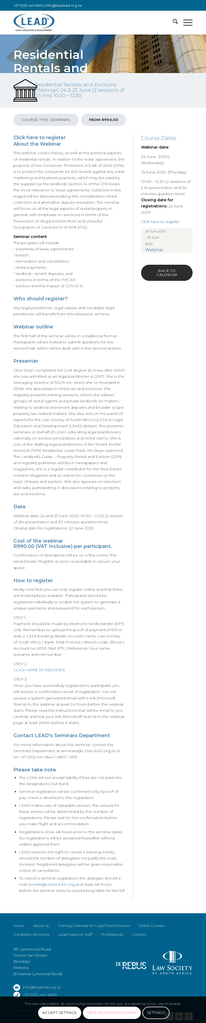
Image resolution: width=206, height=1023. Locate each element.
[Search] (172, 22)
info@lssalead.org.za (64, 5)
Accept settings (59, 1012)
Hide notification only (112, 1012)
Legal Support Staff (75, 934)
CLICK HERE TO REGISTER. (39, 670)
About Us (41, 925)
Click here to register (39, 138)
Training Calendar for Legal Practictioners (94, 925)
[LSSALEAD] (33, 22)
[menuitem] (172, 22)
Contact (139, 934)
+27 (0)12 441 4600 (40, 994)
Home (18, 925)
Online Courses (151, 925)
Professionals (112, 934)
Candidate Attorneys (31, 934)
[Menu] (185, 22)
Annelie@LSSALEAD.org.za (53, 884)
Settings (156, 1012)
